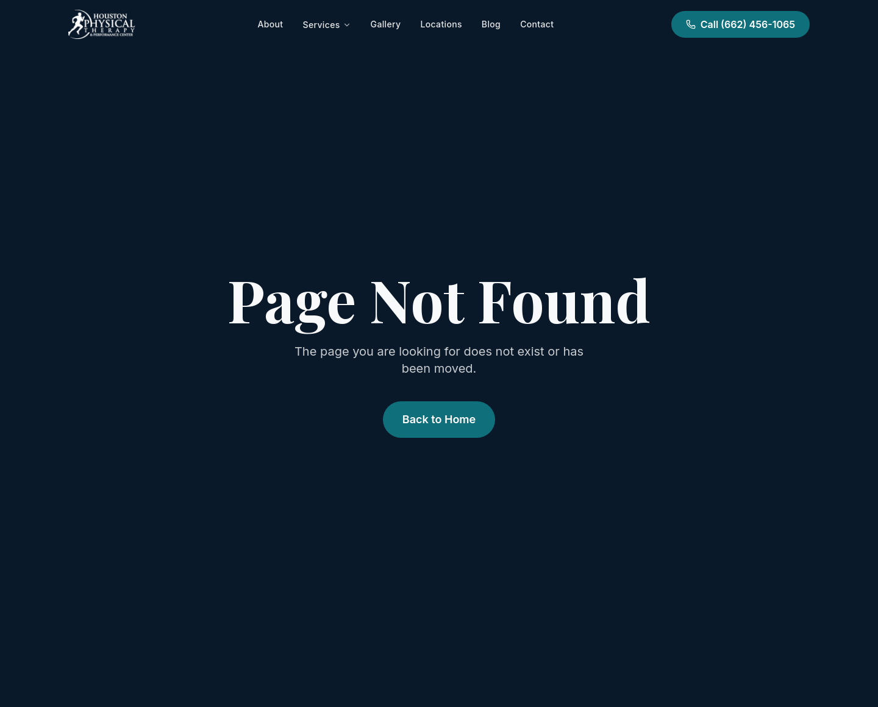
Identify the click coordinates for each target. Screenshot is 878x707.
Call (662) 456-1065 (740, 24)
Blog (491, 24)
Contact (537, 24)
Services (326, 24)
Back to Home (439, 419)
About (271, 24)
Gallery (386, 24)
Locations (441, 24)
